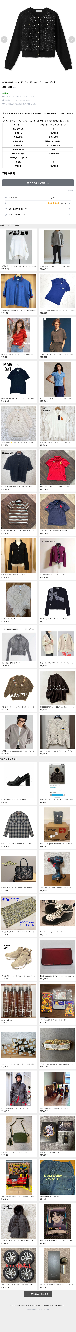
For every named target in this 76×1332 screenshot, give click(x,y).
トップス (52, 198)
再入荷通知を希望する (38, 183)
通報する (71, 190)
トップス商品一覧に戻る (38, 1294)
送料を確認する (25, 100)
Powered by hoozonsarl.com (38, 1309)
